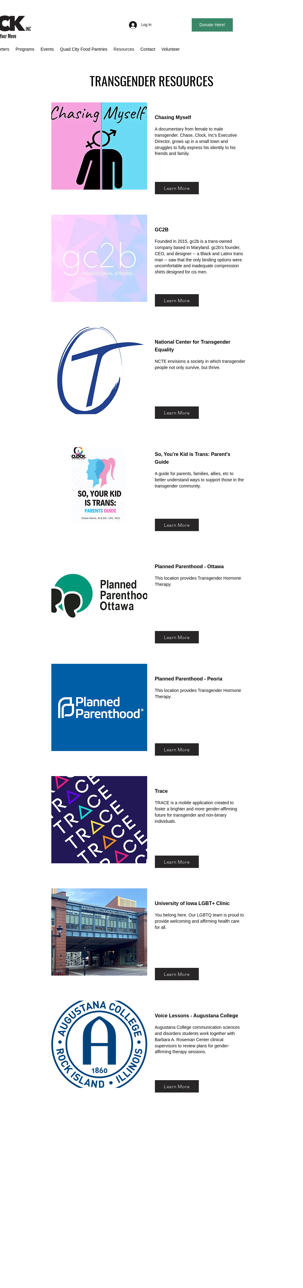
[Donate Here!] (212, 25)
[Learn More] (177, 188)
